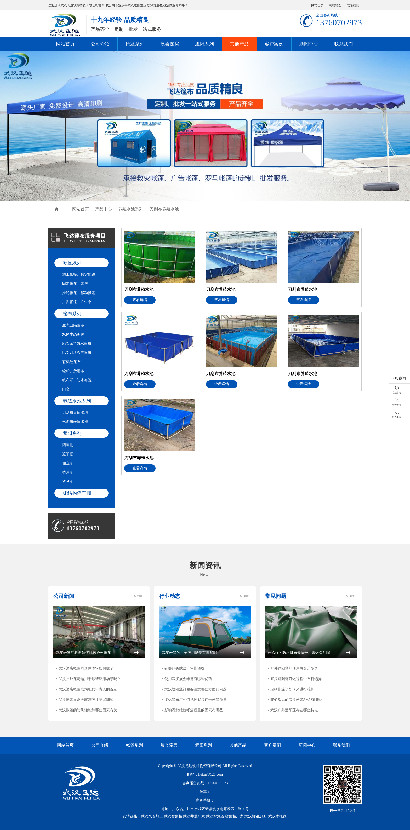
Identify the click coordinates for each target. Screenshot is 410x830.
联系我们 (353, 5)
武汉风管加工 (152, 816)
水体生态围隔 (73, 334)
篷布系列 (72, 313)
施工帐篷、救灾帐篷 (78, 274)
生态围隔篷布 (73, 325)
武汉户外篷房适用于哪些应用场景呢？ (90, 679)
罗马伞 (67, 481)
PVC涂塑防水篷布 (76, 343)
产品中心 (103, 209)
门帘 (66, 389)
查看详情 (140, 300)
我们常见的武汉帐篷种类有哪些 (296, 700)
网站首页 (317, 5)
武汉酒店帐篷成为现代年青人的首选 (88, 689)
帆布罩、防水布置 (77, 380)
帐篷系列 (135, 44)
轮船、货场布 (73, 371)
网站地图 (335, 5)
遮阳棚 (67, 454)
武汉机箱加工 (255, 816)
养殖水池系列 (130, 209)
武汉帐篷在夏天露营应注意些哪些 (86, 700)
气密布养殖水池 (75, 422)
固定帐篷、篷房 (75, 284)
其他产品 (239, 44)
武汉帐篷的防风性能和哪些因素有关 (88, 710)
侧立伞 (67, 463)
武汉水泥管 (215, 816)
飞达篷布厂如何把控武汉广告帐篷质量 (195, 700)
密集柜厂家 (234, 816)
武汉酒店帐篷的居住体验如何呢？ (86, 668)
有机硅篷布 (71, 362)
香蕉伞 (67, 472)
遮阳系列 (204, 44)
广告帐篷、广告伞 (77, 302)
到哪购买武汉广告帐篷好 (184, 668)
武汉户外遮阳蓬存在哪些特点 (294, 710)
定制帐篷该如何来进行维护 (292, 689)
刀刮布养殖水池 (164, 209)
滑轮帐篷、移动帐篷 (78, 293)
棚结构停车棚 (77, 493)
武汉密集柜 (173, 816)
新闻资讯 (205, 565)
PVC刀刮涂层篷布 (76, 353)
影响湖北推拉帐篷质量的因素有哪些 (193, 710)
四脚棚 (67, 445)
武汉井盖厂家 (194, 816)
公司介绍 (100, 44)
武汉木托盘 (277, 816)
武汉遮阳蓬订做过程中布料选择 (296, 679)
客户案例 (274, 44)
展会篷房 (169, 44)
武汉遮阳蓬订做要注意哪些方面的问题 (195, 689)
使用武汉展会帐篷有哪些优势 (188, 679)
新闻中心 (308, 44)
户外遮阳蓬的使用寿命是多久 (294, 668)
